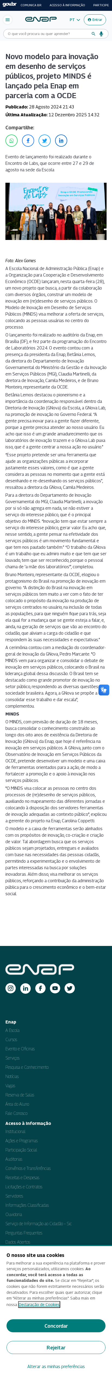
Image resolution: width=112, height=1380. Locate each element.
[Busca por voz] (101, 33)
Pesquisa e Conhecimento (27, 1067)
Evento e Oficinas (20, 1048)
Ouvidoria (13, 1214)
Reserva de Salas (19, 1094)
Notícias (12, 1076)
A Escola (12, 1030)
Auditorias (13, 1159)
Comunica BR (31, 5)
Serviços (12, 1058)
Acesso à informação (67, 5)
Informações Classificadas (27, 1205)
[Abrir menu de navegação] (7, 19)
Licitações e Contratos (23, 1186)
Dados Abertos (17, 1242)
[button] (75, 20)
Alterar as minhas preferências (56, 1366)
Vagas (10, 1085)
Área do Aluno (17, 1104)
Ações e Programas (21, 1140)
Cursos (11, 1039)
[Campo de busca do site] (48, 33)
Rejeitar (56, 1347)
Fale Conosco (16, 1113)
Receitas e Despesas (22, 1177)
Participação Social (21, 1150)
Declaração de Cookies (39, 1304)
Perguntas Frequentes (23, 1232)
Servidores (14, 1196)
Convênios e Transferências (28, 1168)
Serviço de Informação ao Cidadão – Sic (38, 1223)
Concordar (56, 1326)
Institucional (15, 1131)
